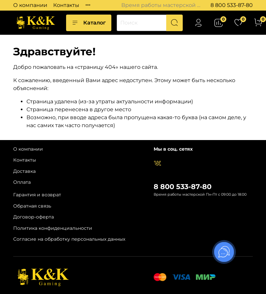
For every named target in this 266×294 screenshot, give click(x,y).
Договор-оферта (33, 217)
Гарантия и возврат (37, 195)
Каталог (89, 23)
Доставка (24, 171)
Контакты (66, 5)
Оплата (22, 182)
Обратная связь (32, 206)
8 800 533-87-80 (231, 5)
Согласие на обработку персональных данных (69, 239)
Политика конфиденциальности (52, 228)
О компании (30, 5)
